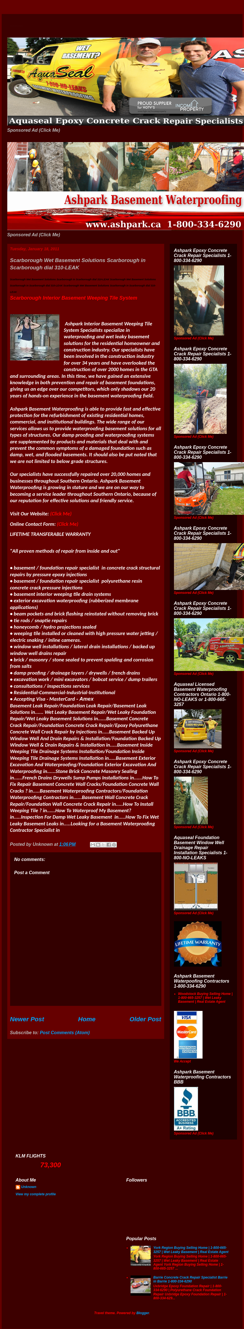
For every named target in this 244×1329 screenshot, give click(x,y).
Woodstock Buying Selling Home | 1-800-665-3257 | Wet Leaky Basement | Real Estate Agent (205, 998)
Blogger (142, 1313)
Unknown (28, 1187)
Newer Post (27, 1019)
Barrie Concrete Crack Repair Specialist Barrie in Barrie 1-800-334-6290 (190, 1279)
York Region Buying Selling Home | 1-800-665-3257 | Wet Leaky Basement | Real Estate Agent (190, 1250)
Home (87, 1019)
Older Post (145, 1019)
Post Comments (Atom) (65, 1032)
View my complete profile (36, 1194)
